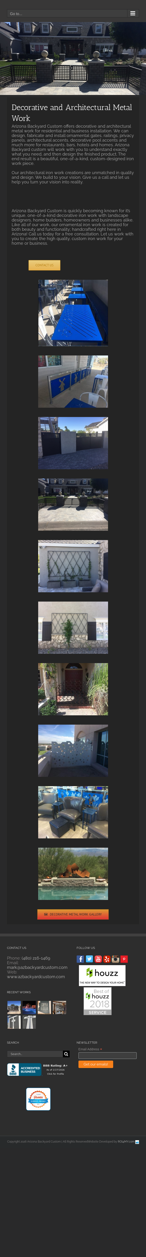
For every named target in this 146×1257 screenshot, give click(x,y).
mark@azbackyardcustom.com (37, 967)
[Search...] (35, 1054)
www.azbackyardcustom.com (36, 976)
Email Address (90, 1049)
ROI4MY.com (126, 1141)
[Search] (66, 1054)
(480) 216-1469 (36, 958)
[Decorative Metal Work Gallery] (73, 914)
